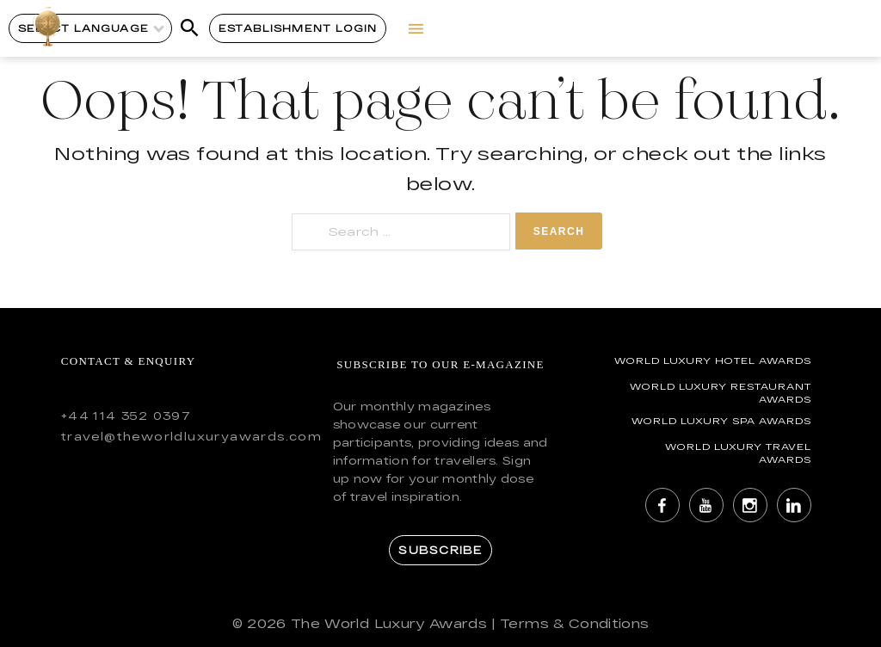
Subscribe (440, 550)
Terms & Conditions (574, 623)
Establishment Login (298, 28)
